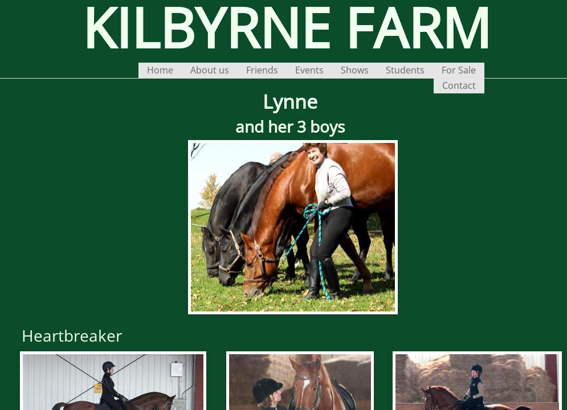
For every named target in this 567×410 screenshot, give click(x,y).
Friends (262, 70)
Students (405, 70)
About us (209, 70)
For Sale (459, 70)
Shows (355, 70)
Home (160, 70)
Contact (459, 85)
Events (309, 70)
